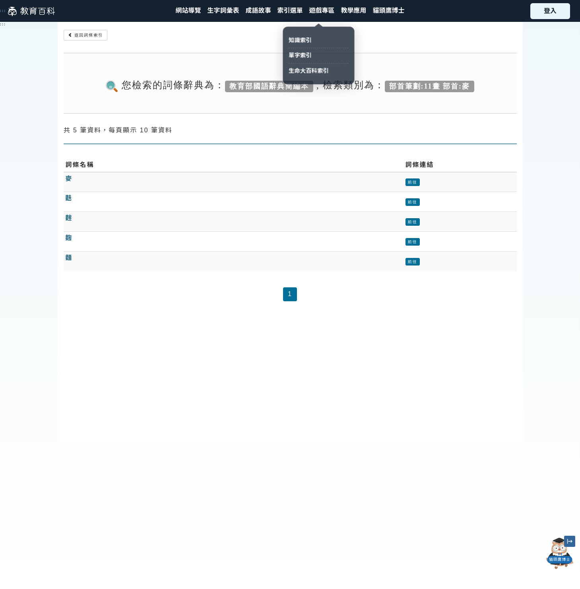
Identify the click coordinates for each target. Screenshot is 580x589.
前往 (412, 182)
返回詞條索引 (85, 35)
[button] (290, 11)
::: (3, 11)
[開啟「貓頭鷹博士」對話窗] (559, 553)
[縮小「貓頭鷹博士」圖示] (569, 541)
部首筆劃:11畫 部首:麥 (429, 86)
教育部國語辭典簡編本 (269, 86)
